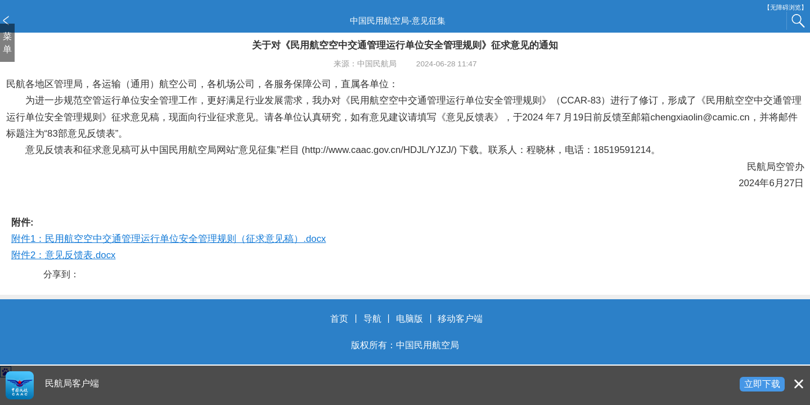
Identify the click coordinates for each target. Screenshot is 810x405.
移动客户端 (460, 318)
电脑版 (409, 318)
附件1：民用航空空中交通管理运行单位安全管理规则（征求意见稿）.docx (168, 238)
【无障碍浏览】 (785, 7)
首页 (339, 318)
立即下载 (762, 384)
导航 (372, 318)
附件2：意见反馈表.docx (63, 255)
